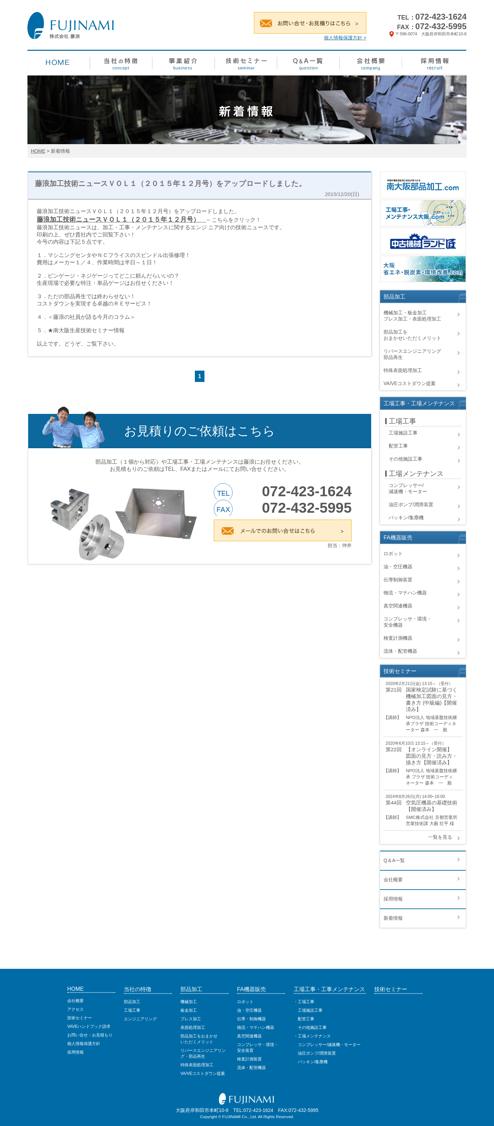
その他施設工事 (405, 459)
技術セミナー (79, 1017)
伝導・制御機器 (251, 1019)
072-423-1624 (441, 16)
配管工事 (398, 446)
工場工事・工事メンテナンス (329, 989)
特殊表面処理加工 (403, 370)
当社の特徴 (137, 989)
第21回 (394, 690)
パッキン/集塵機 (406, 517)
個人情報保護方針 (83, 1043)
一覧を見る (440, 837)
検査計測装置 (249, 1059)
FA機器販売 (251, 989)
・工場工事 (304, 1001)
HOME (38, 151)
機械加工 (188, 1001)
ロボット (393, 553)
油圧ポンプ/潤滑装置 (411, 504)
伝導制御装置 (398, 579)
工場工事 (132, 1010)
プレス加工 (190, 1019)
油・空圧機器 (398, 566)
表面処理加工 (192, 1027)
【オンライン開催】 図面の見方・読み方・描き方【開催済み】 (431, 755)
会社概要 (393, 879)
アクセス (75, 1009)
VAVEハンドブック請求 (88, 1026)
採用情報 (393, 899)
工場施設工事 (403, 433)
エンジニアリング (140, 1019)
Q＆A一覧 (394, 860)
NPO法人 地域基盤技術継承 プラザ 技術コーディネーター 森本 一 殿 (431, 777)
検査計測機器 (398, 638)
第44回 (394, 802)
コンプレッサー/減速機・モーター (327, 1044)
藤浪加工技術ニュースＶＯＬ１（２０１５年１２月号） (118, 219)
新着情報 (393, 918)
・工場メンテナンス (312, 1036)
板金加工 (188, 1010)
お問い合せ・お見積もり (90, 1035)
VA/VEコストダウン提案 (410, 383)
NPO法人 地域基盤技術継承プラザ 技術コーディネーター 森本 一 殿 (431, 723)
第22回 (394, 749)
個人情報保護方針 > (345, 37)
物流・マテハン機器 (405, 592)
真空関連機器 (398, 605)
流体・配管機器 (400, 651)
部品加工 (132, 1001)
